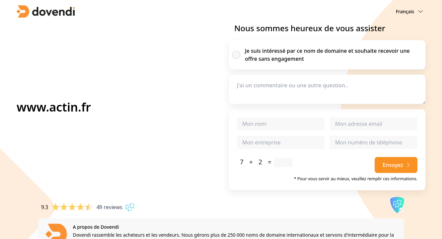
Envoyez (396, 165)
